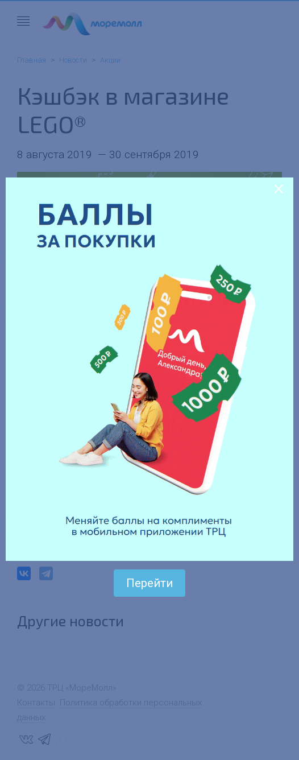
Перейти (149, 583)
